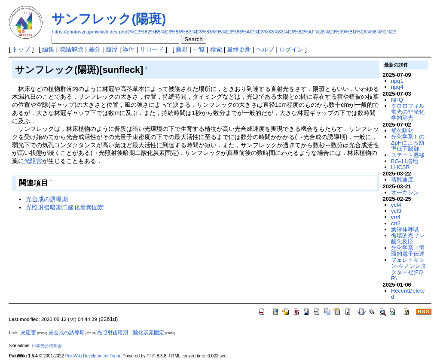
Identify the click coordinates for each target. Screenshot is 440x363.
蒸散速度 (402, 179)
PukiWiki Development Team (92, 356)
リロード (152, 49)
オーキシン (405, 192)
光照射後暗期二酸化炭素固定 (65, 207)
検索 (216, 49)
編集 (48, 49)
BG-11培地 (404, 161)
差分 (95, 49)
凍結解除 (71, 49)
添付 (128, 49)
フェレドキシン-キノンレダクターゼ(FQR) (408, 269)
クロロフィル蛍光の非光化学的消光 (408, 112)
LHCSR (400, 167)
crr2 (395, 223)
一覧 (199, 49)
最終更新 (239, 49)
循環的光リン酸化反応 (408, 238)
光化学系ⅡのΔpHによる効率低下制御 (408, 142)
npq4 (397, 87)
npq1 (397, 81)
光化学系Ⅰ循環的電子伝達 (408, 251)
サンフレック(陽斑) (109, 19)
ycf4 (396, 205)
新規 (182, 49)
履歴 (112, 49)
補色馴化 (402, 130)
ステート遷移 (408, 155)
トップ (21, 49)
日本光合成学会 (47, 345)
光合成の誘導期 (47, 199)
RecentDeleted (408, 293)
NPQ (397, 100)
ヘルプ (265, 49)
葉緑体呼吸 (405, 229)
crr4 (395, 217)
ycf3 (396, 211)
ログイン (291, 49)
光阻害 (33, 160)
